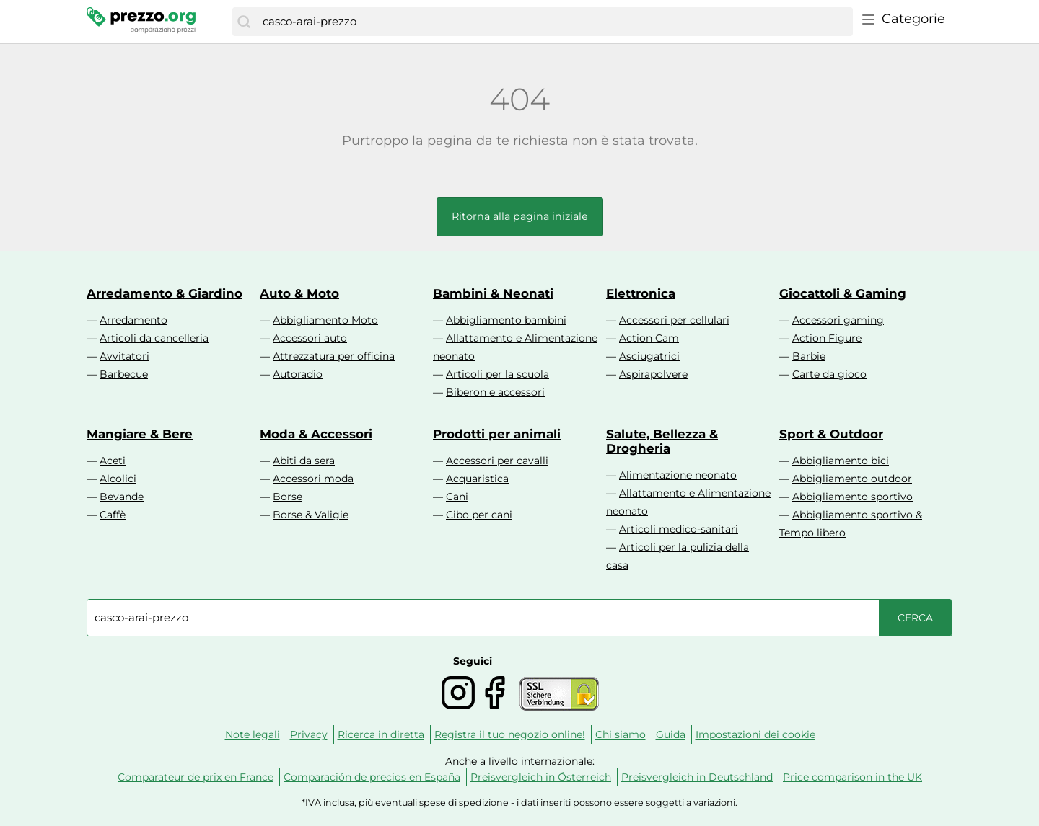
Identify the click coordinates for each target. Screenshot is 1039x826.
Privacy (309, 734)
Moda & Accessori (316, 434)
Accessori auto (310, 338)
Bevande (122, 496)
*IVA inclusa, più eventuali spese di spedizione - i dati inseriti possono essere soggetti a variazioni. (519, 802)
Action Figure (827, 338)
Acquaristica (477, 478)
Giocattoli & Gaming (842, 293)
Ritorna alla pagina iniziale (520, 216)
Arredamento (133, 320)
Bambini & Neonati (493, 293)
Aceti (113, 460)
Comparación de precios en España (372, 777)
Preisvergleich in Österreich (540, 777)
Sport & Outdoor (831, 434)
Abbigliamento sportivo (852, 496)
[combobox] (554, 21)
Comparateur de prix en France (195, 777)
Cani (457, 496)
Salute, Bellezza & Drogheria (662, 441)
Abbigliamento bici (840, 460)
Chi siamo (620, 734)
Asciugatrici (649, 356)
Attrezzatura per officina (334, 356)
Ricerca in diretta (381, 734)
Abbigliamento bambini (506, 320)
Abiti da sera (304, 460)
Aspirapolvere (653, 374)
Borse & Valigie (310, 514)
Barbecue (124, 374)
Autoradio (298, 374)
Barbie (808, 356)
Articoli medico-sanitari (678, 529)
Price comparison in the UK (852, 777)
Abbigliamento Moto (325, 320)
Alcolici (118, 478)
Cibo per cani (479, 514)
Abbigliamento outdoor (852, 478)
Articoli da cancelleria (154, 338)
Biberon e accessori (495, 392)
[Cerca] (243, 21)
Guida (670, 734)
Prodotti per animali (497, 434)
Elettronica (640, 293)
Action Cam (649, 338)
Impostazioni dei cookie (755, 734)
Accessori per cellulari (674, 320)
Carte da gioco (829, 374)
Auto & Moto (299, 293)
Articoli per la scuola (497, 374)
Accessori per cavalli (497, 460)
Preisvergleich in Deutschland (697, 777)
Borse (287, 496)
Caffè (113, 514)
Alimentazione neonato (678, 474)
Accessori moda (313, 478)
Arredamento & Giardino (164, 293)
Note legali (252, 734)
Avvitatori (124, 356)
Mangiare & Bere (140, 434)
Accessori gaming (838, 320)
